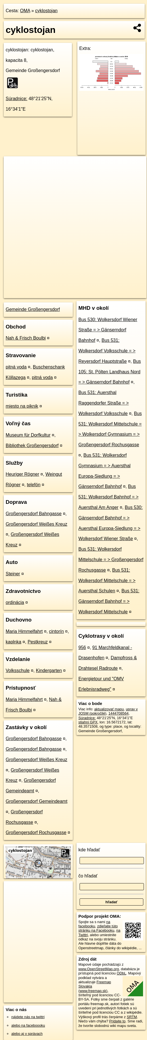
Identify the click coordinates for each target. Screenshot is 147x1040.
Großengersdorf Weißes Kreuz (36, 524)
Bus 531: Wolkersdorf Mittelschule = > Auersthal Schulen (107, 580)
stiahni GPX (88, 722)
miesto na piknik (22, 406)
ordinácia (15, 602)
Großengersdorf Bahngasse (33, 513)
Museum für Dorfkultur (28, 435)
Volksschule (18, 670)
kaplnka (13, 641)
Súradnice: (16, 98)
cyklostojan (46, 10)
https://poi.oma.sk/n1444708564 (121, 293)
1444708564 (118, 713)
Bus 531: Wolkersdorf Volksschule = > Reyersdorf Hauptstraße (107, 351)
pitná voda (16, 367)
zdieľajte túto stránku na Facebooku (98, 928)
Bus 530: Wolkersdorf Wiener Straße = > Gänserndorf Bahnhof (107, 330)
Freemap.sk (78, 293)
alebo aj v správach (26, 1033)
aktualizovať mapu (109, 709)
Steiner (13, 573)
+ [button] (13, 166)
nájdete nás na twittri (27, 1017)
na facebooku (94, 924)
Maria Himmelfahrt (24, 631)
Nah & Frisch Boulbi (26, 338)
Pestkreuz (37, 641)
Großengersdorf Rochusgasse (36, 832)
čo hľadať (88, 875)
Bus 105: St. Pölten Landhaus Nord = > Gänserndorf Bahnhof (109, 372)
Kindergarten (49, 670)
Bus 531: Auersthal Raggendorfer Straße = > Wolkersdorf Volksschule (103, 403)
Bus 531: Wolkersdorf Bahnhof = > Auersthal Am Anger (108, 497)
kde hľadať (89, 849)
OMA (25, 10)
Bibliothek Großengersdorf (32, 445)
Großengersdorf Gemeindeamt (36, 801)
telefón (34, 484)
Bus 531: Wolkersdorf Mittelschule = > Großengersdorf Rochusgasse (110, 559)
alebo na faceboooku (28, 1025)
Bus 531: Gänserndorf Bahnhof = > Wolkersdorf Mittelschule (108, 601)
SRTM (132, 1017)
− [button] (13, 174)
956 (82, 647)
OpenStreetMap (49, 293)
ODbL (121, 973)
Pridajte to (117, 1021)
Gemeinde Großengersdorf (33, 309)
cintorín (56, 631)
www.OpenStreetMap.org (98, 969)
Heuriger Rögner (22, 474)
